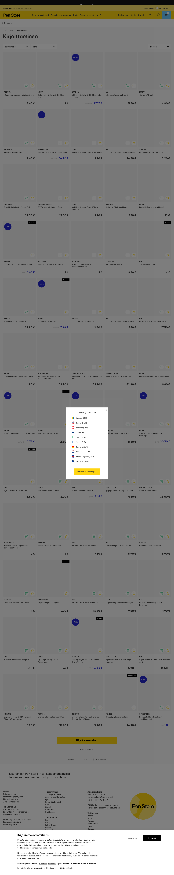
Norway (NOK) (79, 423)
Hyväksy (152, 838)
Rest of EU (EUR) (80, 461)
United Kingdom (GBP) (83, 457)
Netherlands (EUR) (81, 452)
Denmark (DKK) (80, 428)
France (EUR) (79, 442)
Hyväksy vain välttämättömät (59, 868)
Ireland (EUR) (79, 437)
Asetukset (132, 838)
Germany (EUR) (80, 447)
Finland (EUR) (79, 432)
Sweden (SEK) (79, 418)
